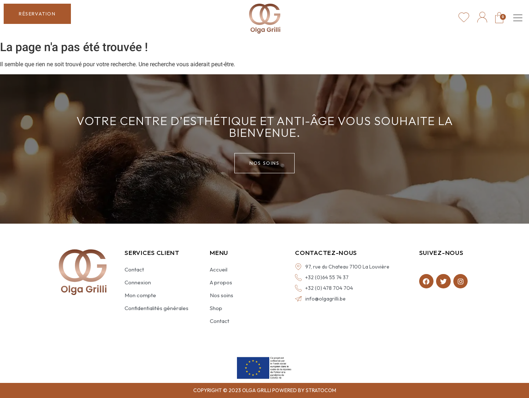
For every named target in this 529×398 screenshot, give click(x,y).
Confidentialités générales (156, 308)
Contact (134, 269)
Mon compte (140, 295)
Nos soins (221, 295)
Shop (216, 308)
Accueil (218, 269)
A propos (221, 282)
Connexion (138, 282)
